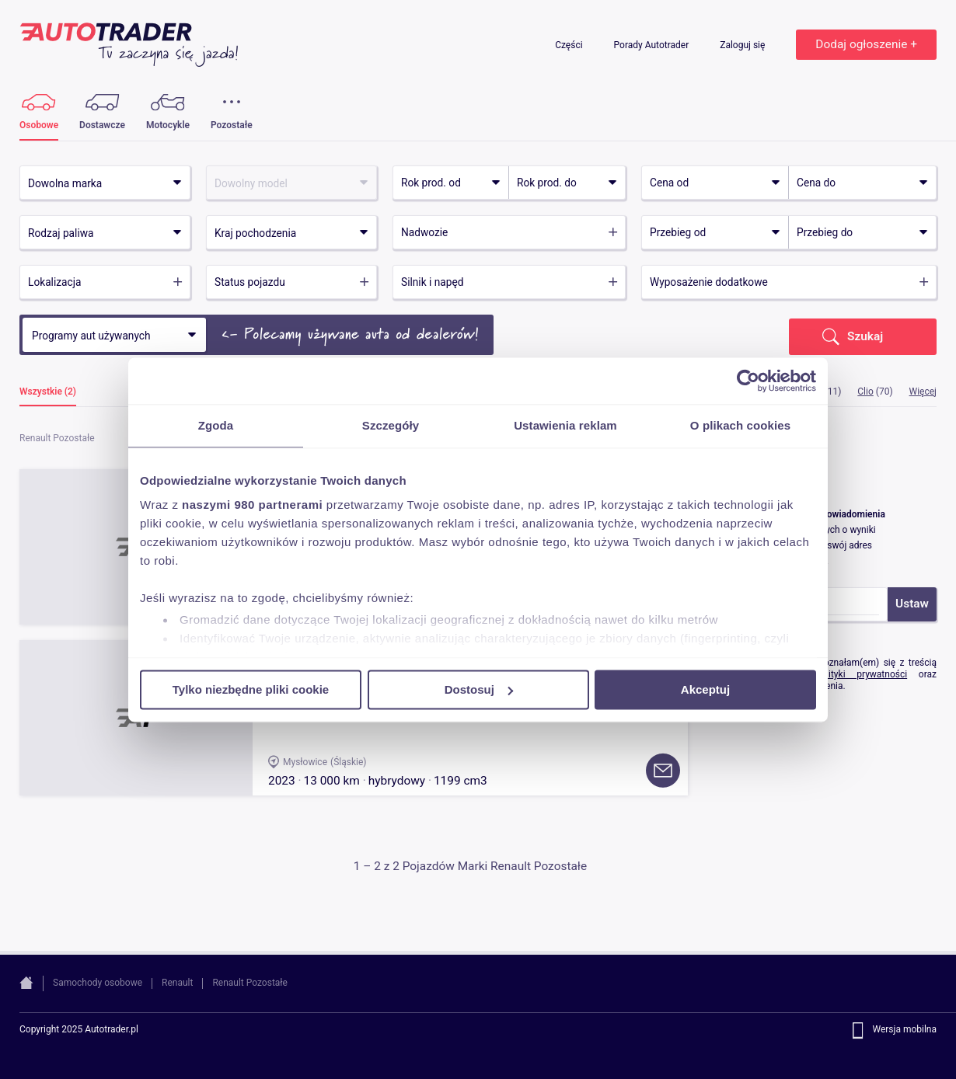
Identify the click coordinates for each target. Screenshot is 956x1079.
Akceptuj (705, 689)
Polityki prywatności (861, 674)
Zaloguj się (743, 45)
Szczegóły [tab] (390, 425)
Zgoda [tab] (216, 425)
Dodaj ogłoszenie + (866, 44)
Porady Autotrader (653, 45)
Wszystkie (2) (47, 392)
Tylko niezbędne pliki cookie (251, 689)
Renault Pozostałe (250, 982)
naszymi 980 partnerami (252, 504)
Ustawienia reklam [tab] (565, 425)
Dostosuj (479, 689)
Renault (177, 982)
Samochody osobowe (97, 982)
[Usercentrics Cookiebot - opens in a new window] (748, 380)
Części (569, 45)
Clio (865, 391)
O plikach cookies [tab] (740, 425)
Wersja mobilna (904, 1030)
